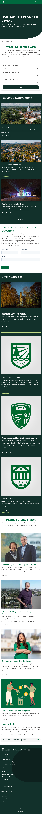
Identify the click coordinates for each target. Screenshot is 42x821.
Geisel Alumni (5, 801)
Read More (5, 582)
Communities (5, 764)
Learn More (5, 135)
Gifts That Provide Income (11, 72)
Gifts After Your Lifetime (10, 79)
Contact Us (4, 786)
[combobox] (21, 68)
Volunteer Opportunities (8, 771)
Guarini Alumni (5, 803)
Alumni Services (5, 761)
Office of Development (7, 784)
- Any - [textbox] (6, 68)
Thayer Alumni (5, 806)
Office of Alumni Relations (8, 781)
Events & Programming (7, 769)
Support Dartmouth (6, 774)
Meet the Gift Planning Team (15, 747)
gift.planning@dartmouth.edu (28, 739)
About (3, 779)
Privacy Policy (21, 815)
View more (20, 220)
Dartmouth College (6, 798)
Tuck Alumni (4, 808)
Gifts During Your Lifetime (10, 65)
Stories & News (5, 766)
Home (2, 41)
